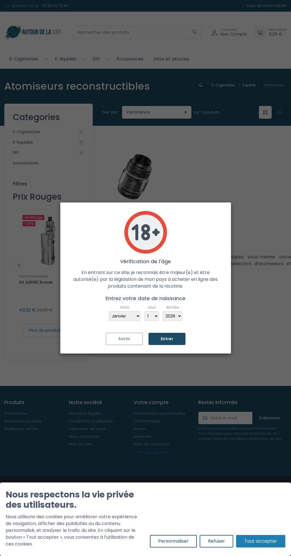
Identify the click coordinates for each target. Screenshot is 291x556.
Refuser (216, 541)
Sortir (124, 339)
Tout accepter (260, 541)
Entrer (167, 339)
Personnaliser (173, 541)
